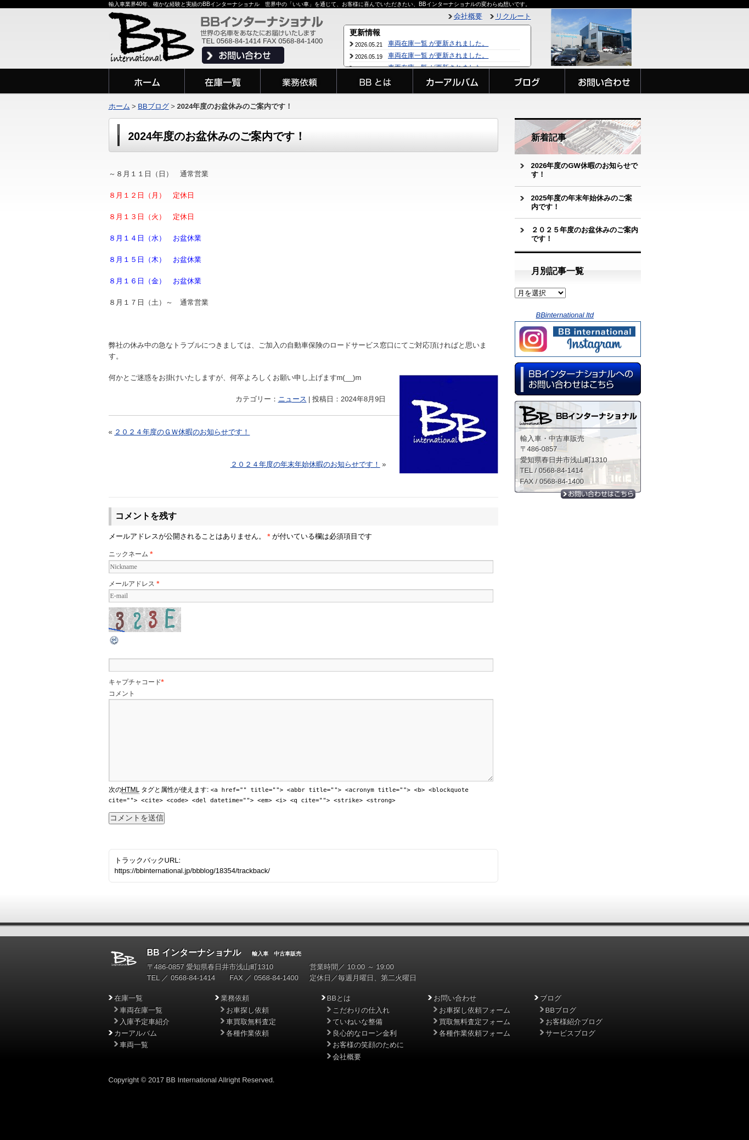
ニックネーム (128, 554)
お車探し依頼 (247, 1010)
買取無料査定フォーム (474, 1022)
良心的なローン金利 (365, 1033)
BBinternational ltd (565, 315)
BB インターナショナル (194, 952)
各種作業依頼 (247, 1033)
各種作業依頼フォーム (474, 1033)
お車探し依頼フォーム (474, 1010)
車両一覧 (134, 1045)
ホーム (119, 106)
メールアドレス (132, 584)
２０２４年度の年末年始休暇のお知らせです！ (305, 464)
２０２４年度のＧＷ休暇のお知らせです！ (182, 432)
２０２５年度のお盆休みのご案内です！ (584, 234)
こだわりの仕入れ (361, 1010)
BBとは (339, 998)
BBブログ (153, 106)
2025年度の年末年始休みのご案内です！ (582, 202)
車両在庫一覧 (141, 1010)
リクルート (513, 16)
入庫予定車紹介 (145, 1022)
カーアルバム (135, 1033)
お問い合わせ (454, 998)
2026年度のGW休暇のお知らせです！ (584, 169)
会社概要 (468, 16)
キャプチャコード (135, 682)
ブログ (550, 998)
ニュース (292, 399)
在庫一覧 (128, 998)
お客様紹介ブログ (573, 1022)
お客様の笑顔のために (368, 1045)
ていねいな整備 (357, 1022)
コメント (122, 693)
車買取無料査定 (251, 1022)
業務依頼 (235, 998)
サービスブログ (570, 1033)
